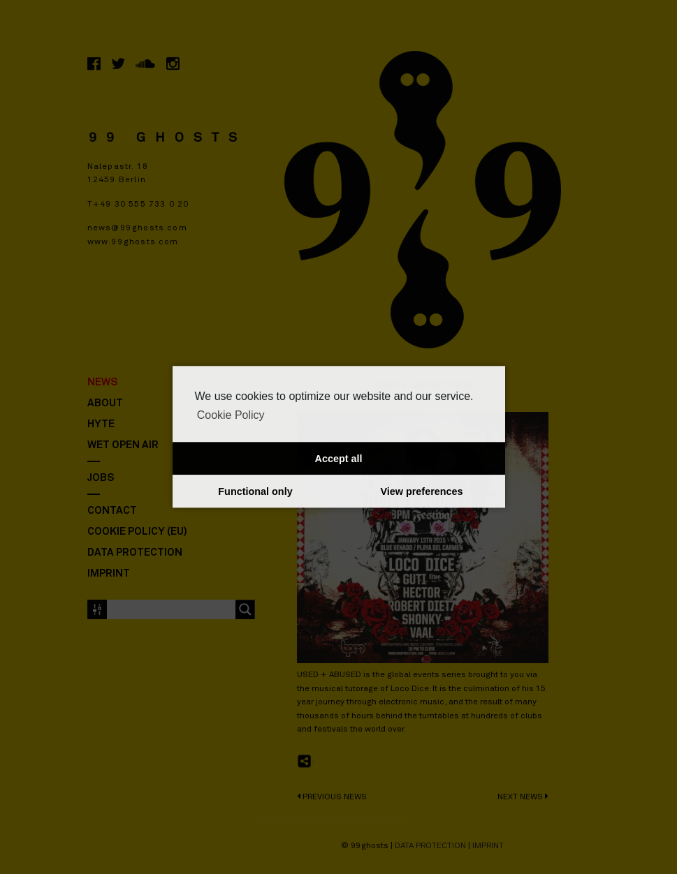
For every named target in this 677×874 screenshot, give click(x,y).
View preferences (421, 491)
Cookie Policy (231, 415)
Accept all (339, 458)
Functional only (255, 491)
